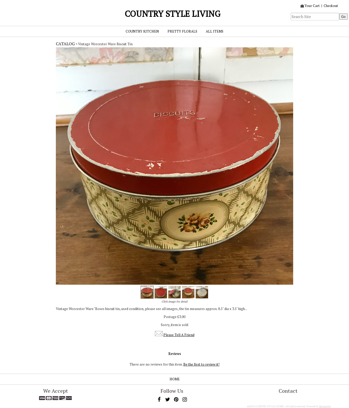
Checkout (331, 5)
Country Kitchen (142, 31)
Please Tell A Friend (178, 335)
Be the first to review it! (201, 364)
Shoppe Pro (325, 406)
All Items (214, 31)
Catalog (65, 44)
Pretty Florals (182, 31)
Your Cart (312, 5)
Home (175, 379)
